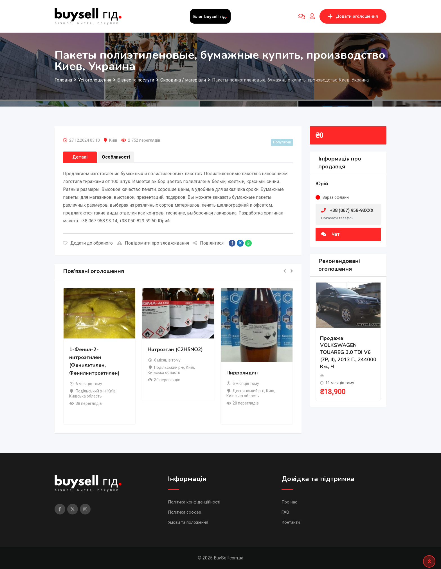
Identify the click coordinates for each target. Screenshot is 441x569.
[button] (284, 271)
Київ (113, 140)
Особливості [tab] (116, 157)
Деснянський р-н (248, 391)
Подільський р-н (91, 391)
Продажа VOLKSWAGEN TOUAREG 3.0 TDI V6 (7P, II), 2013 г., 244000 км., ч (348, 352)
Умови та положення (188, 522)
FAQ (285, 512)
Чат (330, 234)
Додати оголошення (353, 16)
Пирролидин (242, 372)
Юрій (322, 183)
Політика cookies (184, 512)
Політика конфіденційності (194, 502)
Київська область (85, 396)
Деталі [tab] (79, 157)
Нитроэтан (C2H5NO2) (175, 349)
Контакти (291, 522)
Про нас (289, 502)
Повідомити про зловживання (153, 243)
